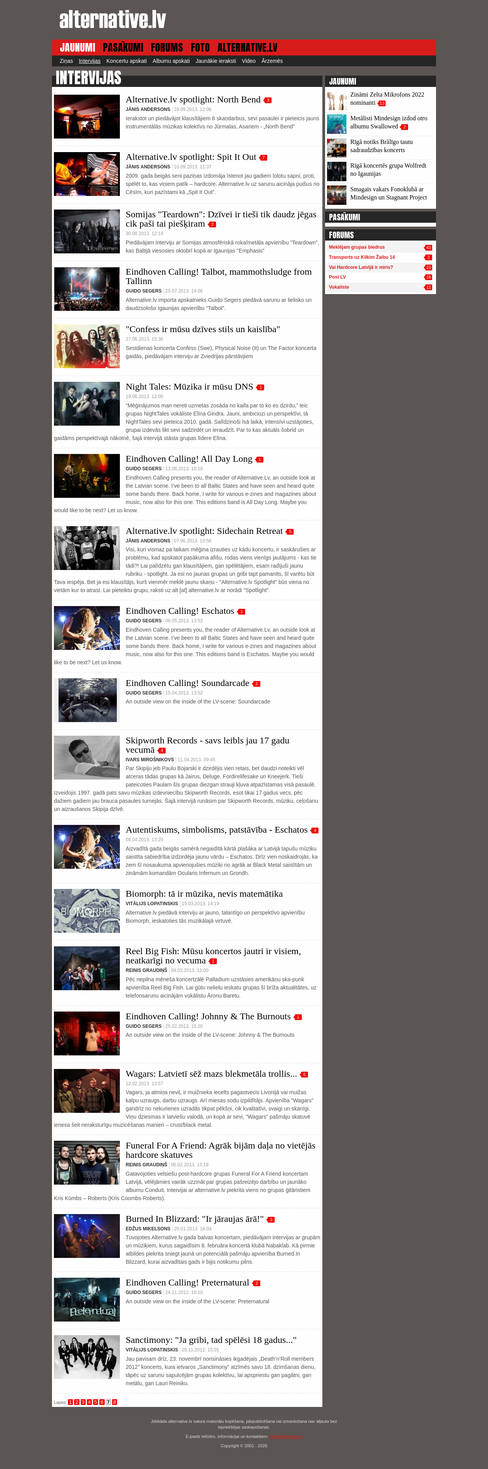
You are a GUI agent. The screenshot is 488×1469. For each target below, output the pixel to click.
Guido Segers (144, 291)
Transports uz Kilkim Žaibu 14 (362, 257)
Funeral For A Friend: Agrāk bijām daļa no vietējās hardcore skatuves (220, 1150)
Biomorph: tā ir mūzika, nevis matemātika (204, 894)
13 (382, 103)
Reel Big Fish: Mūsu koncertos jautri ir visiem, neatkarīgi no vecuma (213, 955)
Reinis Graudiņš (146, 970)
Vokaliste (339, 287)
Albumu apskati (171, 61)
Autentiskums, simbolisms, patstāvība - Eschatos (217, 830)
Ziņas (66, 61)
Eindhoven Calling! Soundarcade (187, 683)
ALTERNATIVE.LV (247, 48)
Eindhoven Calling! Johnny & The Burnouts (208, 1016)
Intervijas (89, 61)
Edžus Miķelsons (148, 1229)
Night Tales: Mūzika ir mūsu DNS (189, 386)
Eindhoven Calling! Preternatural (187, 1282)
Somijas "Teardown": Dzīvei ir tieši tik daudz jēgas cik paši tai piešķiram (221, 219)
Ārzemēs (272, 61)
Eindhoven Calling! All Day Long (189, 459)
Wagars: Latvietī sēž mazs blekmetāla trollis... (211, 1074)
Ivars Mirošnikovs (150, 759)
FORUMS (167, 48)
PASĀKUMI (123, 48)
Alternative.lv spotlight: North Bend (193, 99)
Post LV (337, 277)
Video (249, 61)
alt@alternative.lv (286, 1436)
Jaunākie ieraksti (216, 61)
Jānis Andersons (148, 109)
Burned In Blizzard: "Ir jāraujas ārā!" (195, 1219)
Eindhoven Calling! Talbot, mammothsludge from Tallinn (219, 276)
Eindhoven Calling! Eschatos (180, 611)
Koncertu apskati (126, 61)
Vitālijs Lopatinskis (152, 903)
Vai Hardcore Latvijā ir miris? (361, 267)
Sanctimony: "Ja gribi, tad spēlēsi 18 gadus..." (211, 1340)
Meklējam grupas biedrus (357, 247)
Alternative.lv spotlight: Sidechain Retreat (204, 531)
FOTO (200, 48)
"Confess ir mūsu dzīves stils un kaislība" (203, 329)
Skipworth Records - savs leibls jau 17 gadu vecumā (207, 745)
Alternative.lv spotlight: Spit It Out (191, 157)
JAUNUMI (77, 48)
